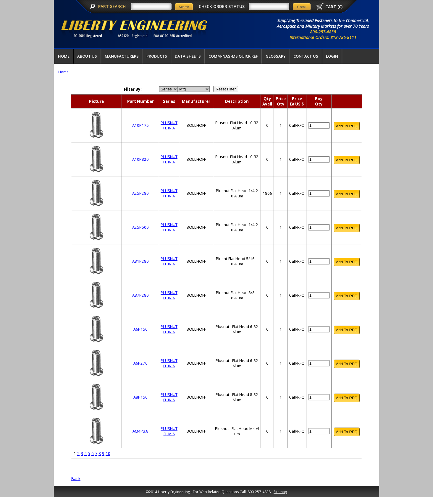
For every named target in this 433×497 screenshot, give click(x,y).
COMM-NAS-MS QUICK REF (233, 56)
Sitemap (280, 491)
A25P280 (140, 193)
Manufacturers (122, 56)
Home (64, 56)
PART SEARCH (112, 6)
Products (156, 56)
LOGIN (332, 56)
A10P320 (140, 159)
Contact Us (305, 56)
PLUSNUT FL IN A (169, 125)
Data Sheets (188, 56)
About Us (87, 56)
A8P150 (140, 397)
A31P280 (140, 261)
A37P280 (140, 295)
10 (108, 453)
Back (75, 478)
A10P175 (140, 125)
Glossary (276, 56)
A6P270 (140, 363)
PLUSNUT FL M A (169, 431)
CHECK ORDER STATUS (222, 6)
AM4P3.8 (140, 431)
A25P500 (140, 227)
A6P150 (140, 329)
